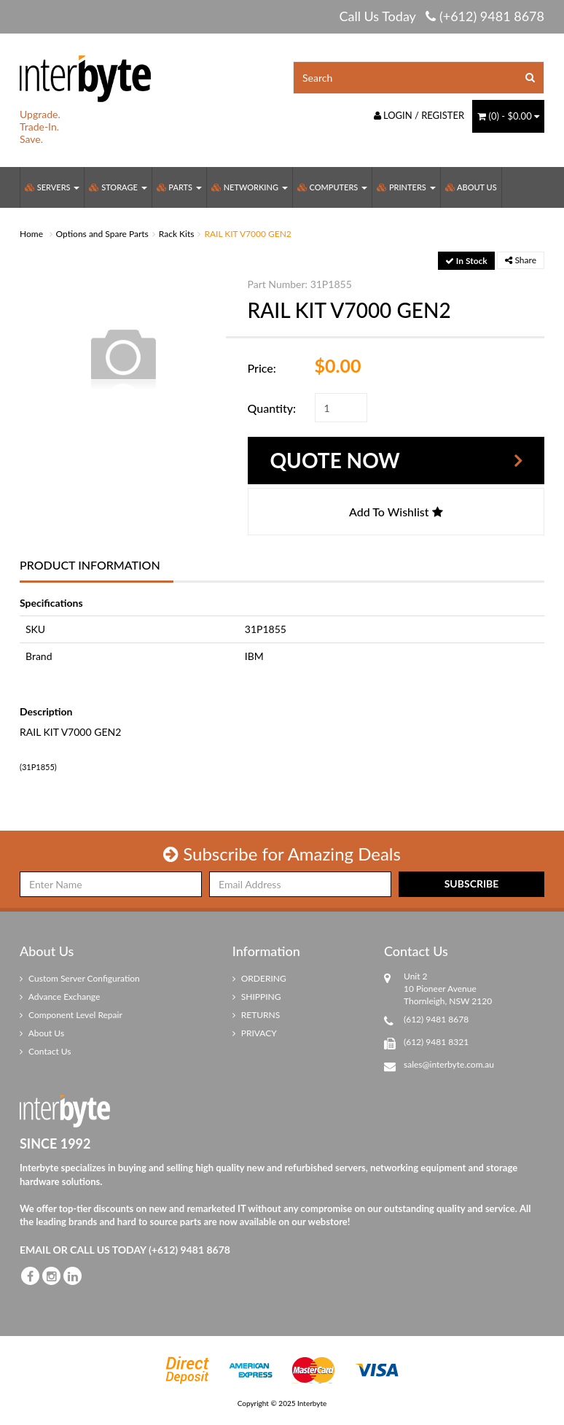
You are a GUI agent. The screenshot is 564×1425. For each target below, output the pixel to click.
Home (31, 233)
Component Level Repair (71, 1014)
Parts (179, 187)
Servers (52, 187)
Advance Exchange (60, 996)
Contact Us (45, 1051)
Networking (249, 187)
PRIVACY (254, 1033)
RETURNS (256, 1014)
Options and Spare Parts (102, 233)
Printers (406, 187)
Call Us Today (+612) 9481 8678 (441, 16)
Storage (117, 187)
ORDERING (259, 978)
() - (508, 116)
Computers (332, 187)
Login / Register (419, 115)
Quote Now (335, 460)
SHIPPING (256, 996)
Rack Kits (177, 233)
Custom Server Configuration (80, 978)
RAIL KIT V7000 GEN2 (247, 233)
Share (520, 260)
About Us (471, 187)
